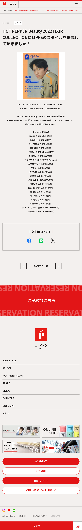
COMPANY (22, 516)
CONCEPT (8, 398)
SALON (6, 368)
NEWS (10, 10)
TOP (4, 10)
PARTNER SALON (12, 375)
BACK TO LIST (41, 266)
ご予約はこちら (41, 300)
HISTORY (39, 480)
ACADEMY (41, 461)
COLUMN (8, 405)
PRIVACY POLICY (38, 516)
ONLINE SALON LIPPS (39, 490)
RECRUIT (41, 471)
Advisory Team (8, 516)
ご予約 (37, 525)
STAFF (6, 383)
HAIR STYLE (9, 360)
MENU (6, 390)
